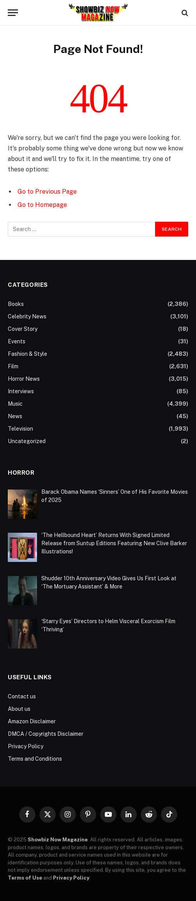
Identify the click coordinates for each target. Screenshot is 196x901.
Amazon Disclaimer (32, 721)
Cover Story (22, 329)
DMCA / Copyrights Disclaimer (45, 734)
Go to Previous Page (47, 191)
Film (13, 366)
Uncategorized (27, 441)
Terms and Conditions (35, 759)
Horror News (24, 379)
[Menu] (13, 12)
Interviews (21, 391)
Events (16, 341)
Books (16, 304)
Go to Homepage (42, 204)
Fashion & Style (27, 354)
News (15, 416)
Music (15, 404)
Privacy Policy (25, 746)
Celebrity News (27, 316)
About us (19, 709)
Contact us (22, 696)
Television (20, 429)
